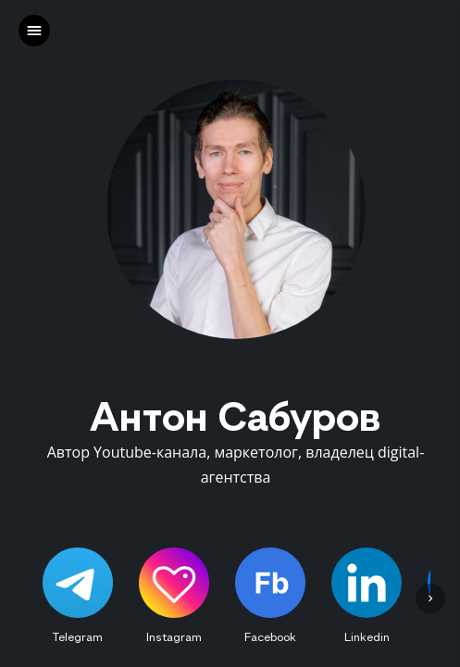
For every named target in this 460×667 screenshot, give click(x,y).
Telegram (78, 636)
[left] (34, 30)
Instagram (174, 636)
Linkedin (367, 636)
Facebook (270, 636)
